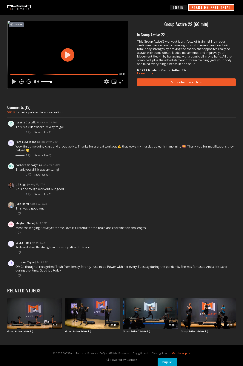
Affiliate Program (118, 353)
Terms (80, 353)
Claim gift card (160, 353)
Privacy (91, 353)
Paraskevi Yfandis (27, 142)
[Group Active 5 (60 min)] (92, 331)
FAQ (102, 353)
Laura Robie (23, 242)
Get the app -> (181, 353)
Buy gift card (140, 353)
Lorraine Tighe (25, 262)
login (178, 7)
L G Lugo (21, 184)
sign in (11, 112)
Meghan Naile (25, 223)
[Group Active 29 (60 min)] (150, 331)
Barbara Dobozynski (29, 165)
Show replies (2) (42, 132)
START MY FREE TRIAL (211, 7)
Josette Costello (26, 122)
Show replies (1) (42, 155)
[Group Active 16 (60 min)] (208, 331)
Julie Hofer (22, 204)
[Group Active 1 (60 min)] (34, 331)
